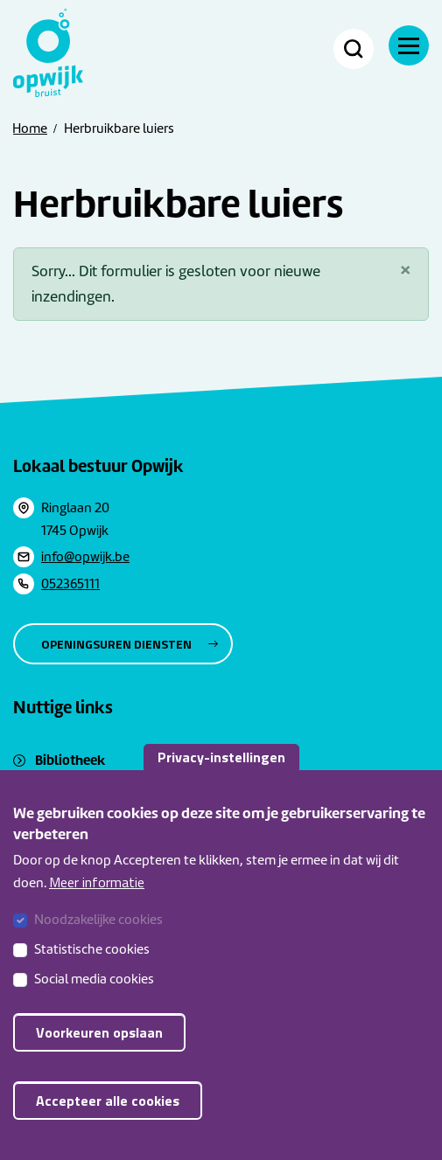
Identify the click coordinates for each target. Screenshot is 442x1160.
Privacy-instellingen (221, 777)
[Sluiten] (405, 269)
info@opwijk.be (85, 557)
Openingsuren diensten (116, 644)
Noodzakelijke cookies (98, 940)
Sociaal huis (70, 782)
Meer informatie (96, 903)
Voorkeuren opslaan (99, 1053)
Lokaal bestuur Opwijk (98, 466)
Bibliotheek (70, 760)
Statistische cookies (92, 970)
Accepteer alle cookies (107, 1121)
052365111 (70, 584)
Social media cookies (94, 1000)
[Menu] (409, 45)
